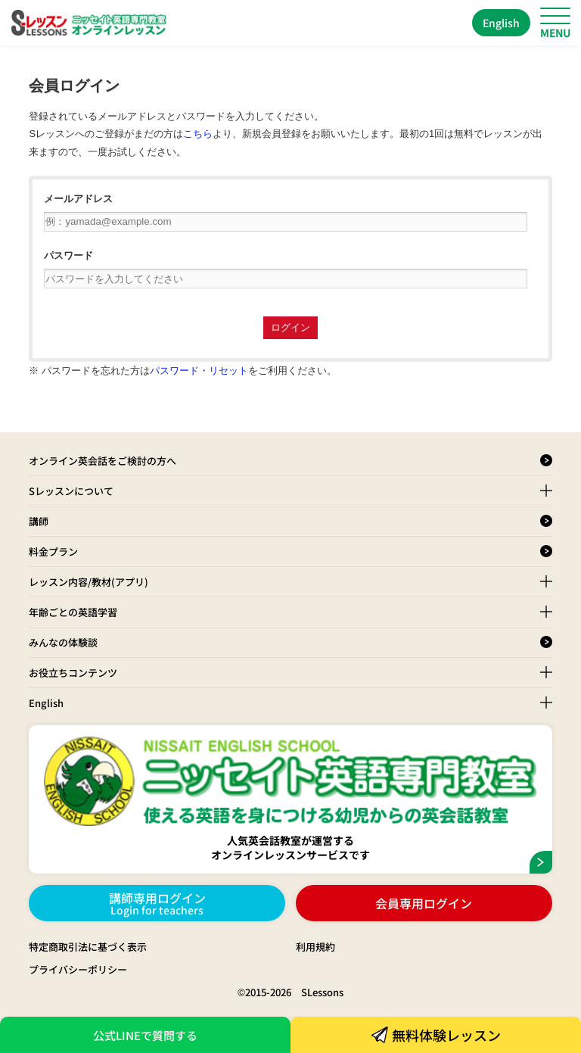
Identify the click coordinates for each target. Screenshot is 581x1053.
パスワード (68, 255)
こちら (198, 133)
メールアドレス (78, 198)
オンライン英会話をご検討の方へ (102, 460)
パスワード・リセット (199, 370)
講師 (38, 521)
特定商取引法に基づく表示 (88, 946)
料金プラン (53, 551)
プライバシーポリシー (78, 969)
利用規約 (315, 946)
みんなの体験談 (63, 642)
